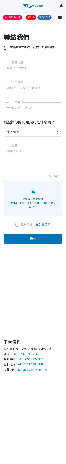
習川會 (31, 17)
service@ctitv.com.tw (32, 369)
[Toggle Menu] (59, 17)
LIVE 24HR (13, 17)
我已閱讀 (35, 225)
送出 (33, 238)
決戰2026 (44, 17)
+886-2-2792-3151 (31, 359)
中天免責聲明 (42, 224)
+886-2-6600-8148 (31, 364)
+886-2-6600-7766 (25, 353)
